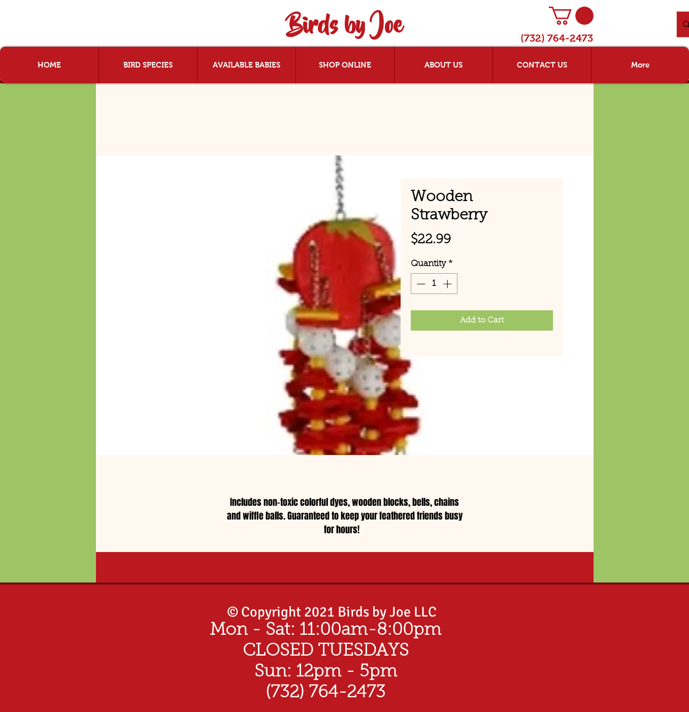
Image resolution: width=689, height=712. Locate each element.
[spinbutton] (434, 284)
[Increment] (448, 284)
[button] (571, 16)
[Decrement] (420, 284)
